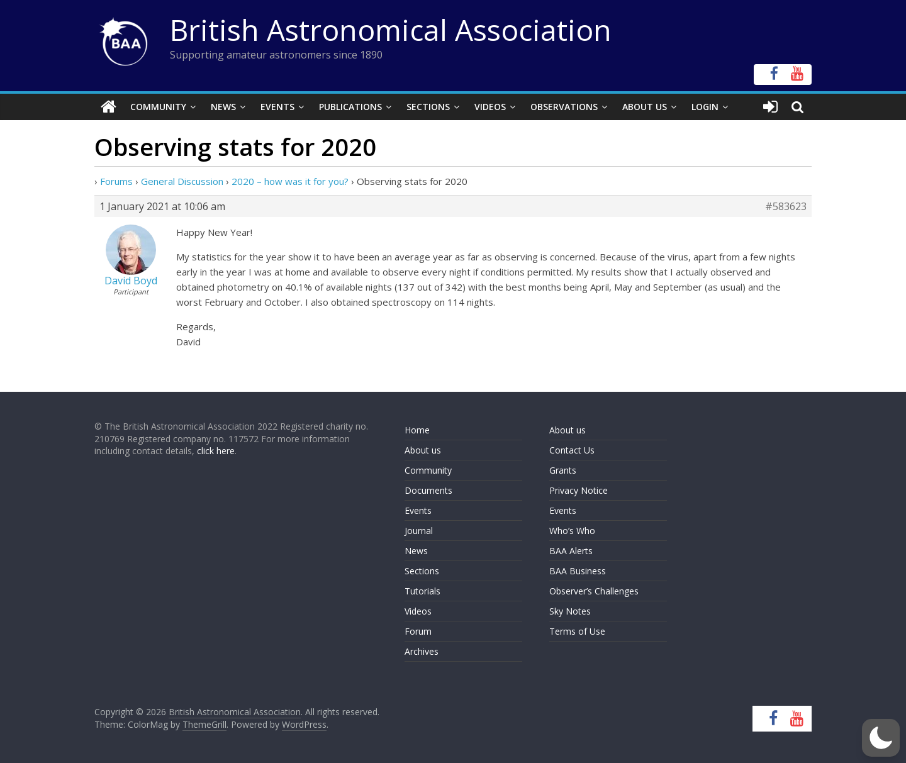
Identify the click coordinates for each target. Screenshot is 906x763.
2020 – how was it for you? (290, 181)
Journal (419, 531)
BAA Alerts (571, 551)
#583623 (786, 206)
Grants (562, 470)
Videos (490, 107)
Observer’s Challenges (594, 591)
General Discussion (182, 181)
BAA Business (577, 571)
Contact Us (572, 450)
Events (277, 107)
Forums (116, 181)
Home (417, 430)
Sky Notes (570, 611)
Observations (564, 107)
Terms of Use (577, 631)
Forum (418, 631)
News (223, 107)
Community (158, 107)
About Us (644, 107)
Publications (350, 107)
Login (705, 107)
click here (216, 451)
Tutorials (422, 591)
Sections (428, 107)
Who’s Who (572, 531)
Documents (428, 490)
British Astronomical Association (391, 29)
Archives (422, 651)
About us (423, 450)
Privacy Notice (578, 490)
